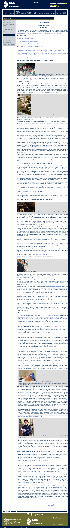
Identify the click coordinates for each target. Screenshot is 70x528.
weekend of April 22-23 (25, 317)
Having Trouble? (51, 505)
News (4, 20)
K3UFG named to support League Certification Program (31, 46)
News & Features (19, 504)
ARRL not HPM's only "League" (36, 54)
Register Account (37, 3)
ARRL (16, 4)
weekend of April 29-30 (60, 321)
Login (36, 2)
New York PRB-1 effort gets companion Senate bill (38, 53)
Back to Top (51, 504)
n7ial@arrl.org (64, 342)
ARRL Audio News (7, 22)
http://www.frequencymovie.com (42, 254)
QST (4, 27)
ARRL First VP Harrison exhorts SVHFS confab (40, 50)
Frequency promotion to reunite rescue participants (30, 43)
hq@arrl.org (6, 524)
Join (54, 518)
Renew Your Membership (59, 518)
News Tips (5, 37)
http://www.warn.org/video (24, 482)
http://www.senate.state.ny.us (24, 458)
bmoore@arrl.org (61, 368)
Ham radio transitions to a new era (26, 38)
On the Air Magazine (7, 29)
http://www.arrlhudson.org (23, 460)
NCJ (4, 33)
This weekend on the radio (28, 49)
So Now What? (6, 40)
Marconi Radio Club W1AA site (25, 416)
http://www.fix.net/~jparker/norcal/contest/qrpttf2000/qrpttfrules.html (55, 318)
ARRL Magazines (7, 42)
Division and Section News (9, 44)
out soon (58, 50)
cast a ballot (64, 331)
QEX (4, 31)
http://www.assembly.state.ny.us (50, 457)
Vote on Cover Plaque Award (42, 49)
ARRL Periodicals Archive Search (8, 25)
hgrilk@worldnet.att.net (30, 471)
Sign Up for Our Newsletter (58, 524)
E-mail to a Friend (56, 523)
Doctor (4, 38)
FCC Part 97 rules (24, 191)
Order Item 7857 (56, 446)
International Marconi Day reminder (47, 51)
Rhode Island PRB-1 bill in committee (58, 53)
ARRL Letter (6, 35)
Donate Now (55, 517)
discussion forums (56, 286)
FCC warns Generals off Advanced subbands (28, 41)
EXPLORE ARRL (8, 511)
